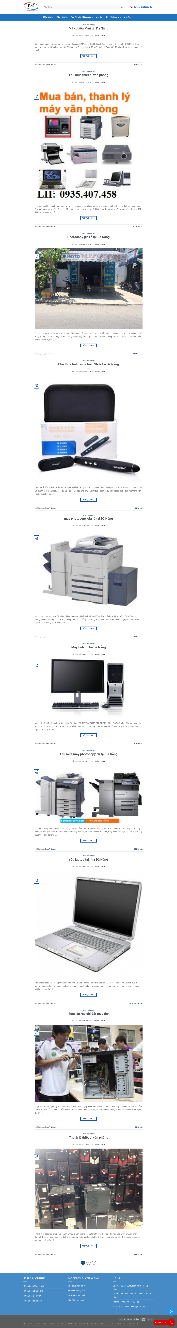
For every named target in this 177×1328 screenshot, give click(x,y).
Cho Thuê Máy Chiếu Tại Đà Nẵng (125, 1324)
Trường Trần (99, 36)
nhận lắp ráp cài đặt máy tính (88, 1014)
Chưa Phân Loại (88, 25)
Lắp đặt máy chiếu (76, 1300)
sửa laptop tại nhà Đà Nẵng (88, 859)
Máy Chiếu (48, 17)
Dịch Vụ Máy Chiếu (51, 1324)
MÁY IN (97, 1324)
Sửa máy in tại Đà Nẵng (33, 1324)
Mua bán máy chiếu (76, 1295)
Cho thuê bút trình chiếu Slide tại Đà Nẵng (88, 364)
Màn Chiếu (62, 17)
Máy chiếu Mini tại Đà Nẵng (88, 28)
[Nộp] (122, 7)
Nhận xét (138, 64)
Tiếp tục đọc (88, 56)
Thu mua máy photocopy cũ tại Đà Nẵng (89, 754)
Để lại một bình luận (136, 1003)
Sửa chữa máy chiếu (77, 1290)
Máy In (99, 17)
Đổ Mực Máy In (67, 1324)
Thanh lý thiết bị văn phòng (88, 1137)
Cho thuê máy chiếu (76, 1286)
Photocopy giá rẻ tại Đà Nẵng (88, 237)
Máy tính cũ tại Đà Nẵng (88, 647)
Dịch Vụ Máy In (113, 17)
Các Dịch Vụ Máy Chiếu (82, 17)
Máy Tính (129, 17)
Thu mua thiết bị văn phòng (88, 75)
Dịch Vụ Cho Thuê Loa (84, 1324)
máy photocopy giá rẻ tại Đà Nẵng (88, 518)
